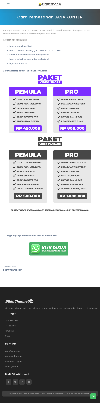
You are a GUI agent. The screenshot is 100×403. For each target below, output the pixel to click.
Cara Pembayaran (13, 356)
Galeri (7, 336)
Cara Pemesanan (13, 351)
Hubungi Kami (11, 366)
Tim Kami (9, 331)
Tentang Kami (11, 320)
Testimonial (10, 326)
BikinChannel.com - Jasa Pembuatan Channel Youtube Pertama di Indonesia (58, 393)
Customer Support (13, 361)
